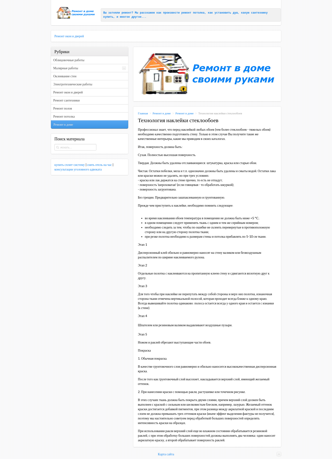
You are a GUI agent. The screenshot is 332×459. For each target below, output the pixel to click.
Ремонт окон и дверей (69, 36)
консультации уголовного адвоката (78, 169)
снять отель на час (99, 165)
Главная (143, 113)
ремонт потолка (193, 12)
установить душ (226, 12)
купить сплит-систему (69, 165)
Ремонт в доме (162, 113)
